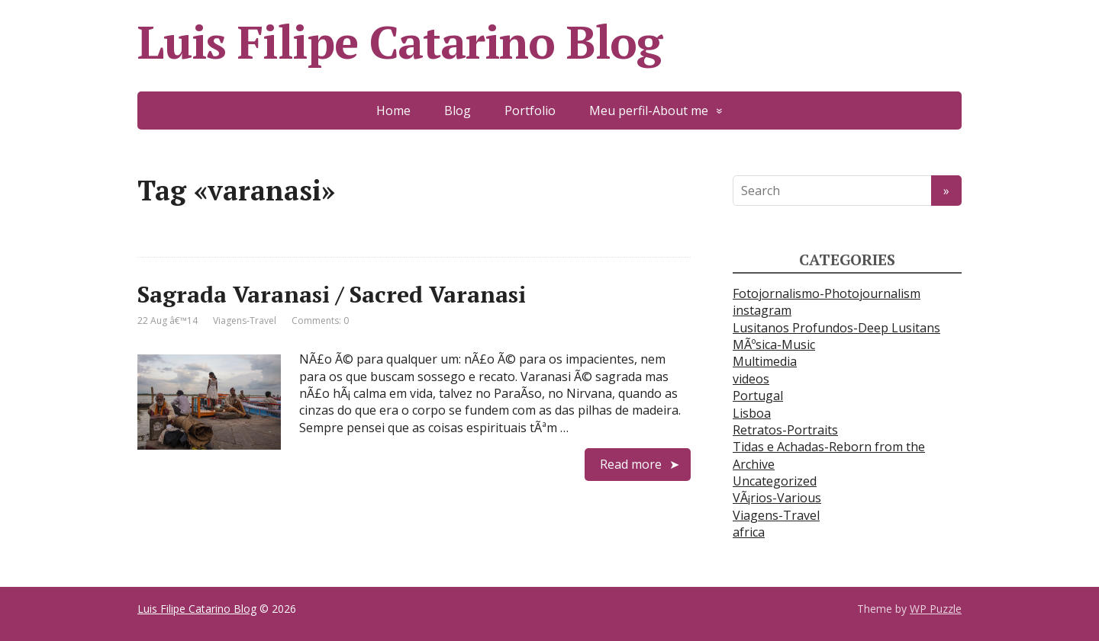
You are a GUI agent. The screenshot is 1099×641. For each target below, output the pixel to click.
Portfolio (530, 110)
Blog (457, 110)
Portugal (758, 395)
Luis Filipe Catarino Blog (399, 42)
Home (393, 110)
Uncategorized (775, 481)
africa (749, 532)
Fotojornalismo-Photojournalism (826, 293)
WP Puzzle (936, 608)
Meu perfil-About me (648, 110)
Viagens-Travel (244, 320)
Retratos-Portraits (785, 429)
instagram (762, 310)
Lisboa (752, 413)
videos (751, 378)
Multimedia (765, 361)
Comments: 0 (320, 320)
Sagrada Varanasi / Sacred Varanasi (331, 294)
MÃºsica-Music (774, 344)
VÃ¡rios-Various (777, 497)
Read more (631, 464)
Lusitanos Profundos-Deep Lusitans (836, 327)
